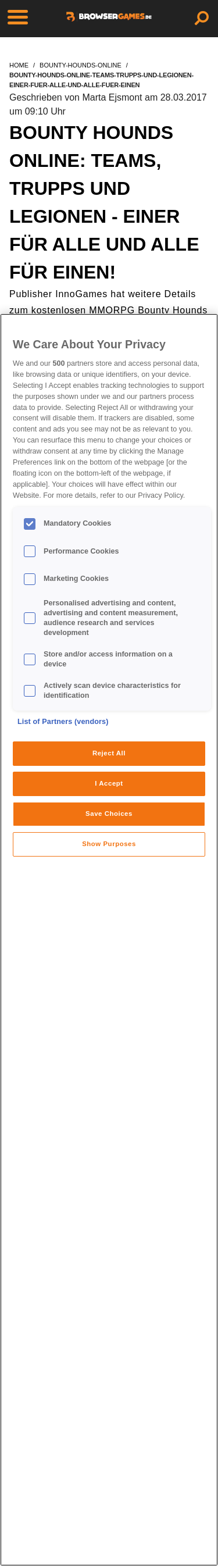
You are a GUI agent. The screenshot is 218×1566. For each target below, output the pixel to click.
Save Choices (109, 813)
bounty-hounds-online (80, 65)
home (18, 65)
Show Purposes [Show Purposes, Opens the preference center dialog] (109, 843)
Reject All (109, 753)
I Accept (109, 783)
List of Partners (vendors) (63, 722)
